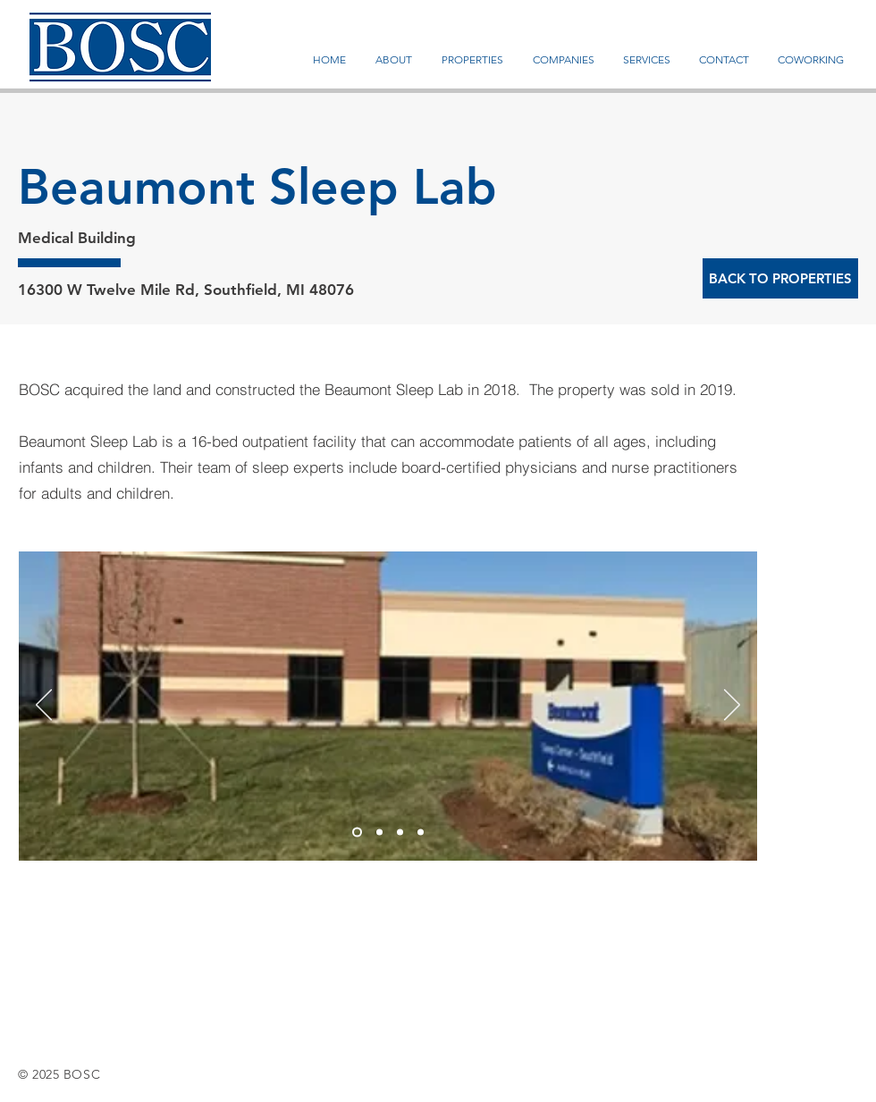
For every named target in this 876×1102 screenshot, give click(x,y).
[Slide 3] (400, 832)
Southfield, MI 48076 (279, 290)
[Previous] (44, 706)
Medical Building (77, 238)
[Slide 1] (357, 832)
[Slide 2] (379, 832)
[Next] (732, 706)
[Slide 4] (420, 832)
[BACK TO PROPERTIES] (780, 278)
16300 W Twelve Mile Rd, (111, 290)
